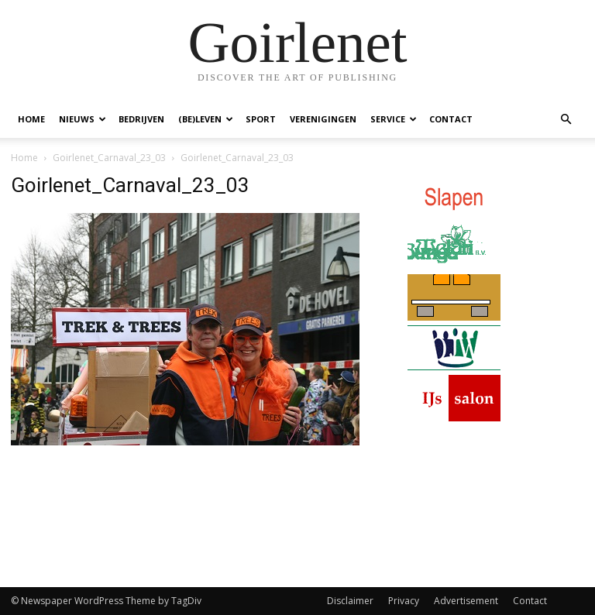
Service (393, 119)
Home (31, 119)
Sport (261, 119)
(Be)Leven (205, 119)
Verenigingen (323, 119)
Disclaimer (350, 600)
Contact (451, 119)
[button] (565, 119)
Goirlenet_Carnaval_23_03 (109, 157)
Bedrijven (141, 119)
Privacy (403, 600)
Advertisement (466, 600)
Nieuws (82, 119)
